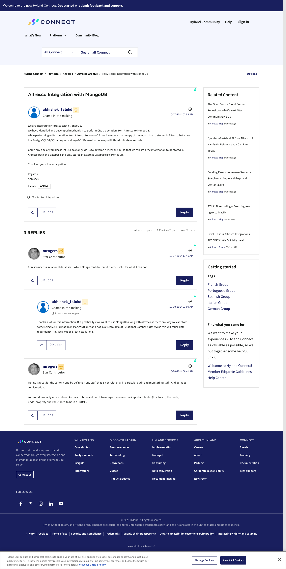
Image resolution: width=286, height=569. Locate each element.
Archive (44, 186)
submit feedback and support (100, 5)
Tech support (248, 471)
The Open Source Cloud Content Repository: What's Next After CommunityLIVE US (227, 110)
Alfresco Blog (216, 123)
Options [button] (252, 74)
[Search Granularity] (59, 52)
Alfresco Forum (218, 247)
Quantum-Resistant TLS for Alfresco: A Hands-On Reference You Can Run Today (230, 144)
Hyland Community (205, 22)
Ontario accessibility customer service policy (187, 534)
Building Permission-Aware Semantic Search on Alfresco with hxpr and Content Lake (229, 178)
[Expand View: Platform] (65, 35)
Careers (198, 447)
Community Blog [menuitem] (87, 35)
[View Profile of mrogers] (50, 251)
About (198, 455)
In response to (67, 313)
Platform (53, 74)
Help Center (217, 377)
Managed (157, 455)
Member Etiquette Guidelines (230, 371)
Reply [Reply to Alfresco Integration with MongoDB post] (184, 212)
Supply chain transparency (139, 534)
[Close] (279, 560)
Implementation (162, 447)
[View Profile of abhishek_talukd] (57, 109)
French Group (218, 284)
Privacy (30, 534)
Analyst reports (84, 455)
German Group (219, 308)
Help (228, 22)
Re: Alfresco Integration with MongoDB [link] (125, 74)
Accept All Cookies (233, 561)
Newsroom (200, 479)
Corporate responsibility (209, 471)
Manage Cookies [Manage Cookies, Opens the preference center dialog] (204, 561)
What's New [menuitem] (33, 35)
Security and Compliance (86, 534)
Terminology (117, 455)
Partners (199, 463)
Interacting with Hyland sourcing (237, 534)
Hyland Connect (33, 74)
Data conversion (162, 471)
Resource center (119, 447)
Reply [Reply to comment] (184, 280)
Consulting (159, 463)
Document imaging (163, 479)
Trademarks (112, 534)
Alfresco (68, 74)
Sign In (243, 21)
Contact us (24, 475)
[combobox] (107, 52)
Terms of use (59, 534)
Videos (114, 471)
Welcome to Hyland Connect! (230, 365)
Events (244, 447)
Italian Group (218, 302)
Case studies (82, 447)
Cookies (43, 534)
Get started (66, 5)
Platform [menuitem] (56, 35)
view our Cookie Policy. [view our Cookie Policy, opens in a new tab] (92, 565)
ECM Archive (38, 197)
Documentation (249, 463)
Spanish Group (219, 296)
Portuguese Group (221, 290)
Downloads (116, 463)
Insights (79, 463)
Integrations (52, 197)
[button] (33, 212)
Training (245, 455)
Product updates (120, 479)
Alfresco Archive (87, 74)
